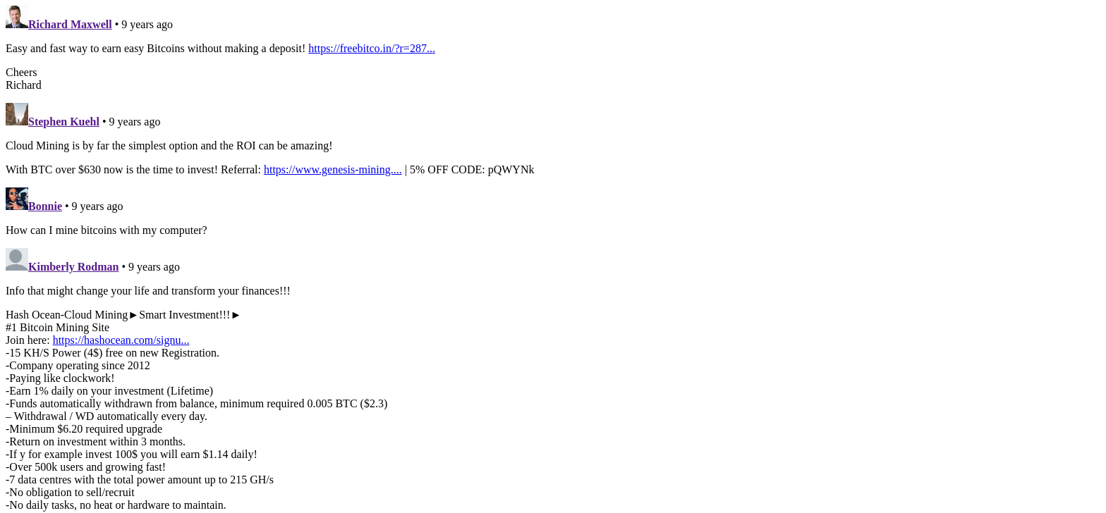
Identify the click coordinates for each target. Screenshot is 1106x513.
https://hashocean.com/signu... (121, 340)
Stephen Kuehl (63, 122)
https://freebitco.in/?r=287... (371, 48)
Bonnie (45, 206)
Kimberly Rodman (73, 267)
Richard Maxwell (70, 24)
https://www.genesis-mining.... (333, 169)
